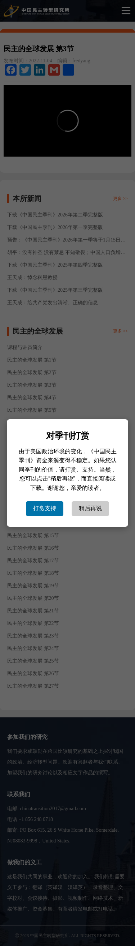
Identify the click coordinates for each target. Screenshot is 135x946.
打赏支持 (44, 508)
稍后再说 (90, 508)
